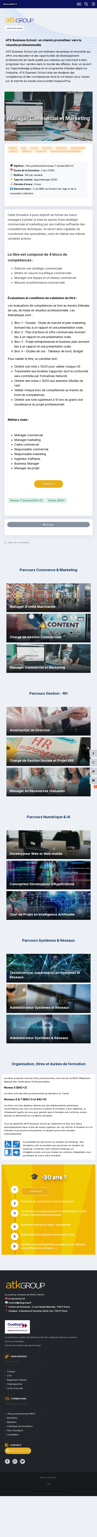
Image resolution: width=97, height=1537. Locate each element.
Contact (11, 1371)
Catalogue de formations (20, 1426)
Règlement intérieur (17, 1380)
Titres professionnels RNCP (21, 1413)
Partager (48, 524)
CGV (9, 1375)
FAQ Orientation (15, 1430)
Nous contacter (18, 1450)
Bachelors (12, 1417)
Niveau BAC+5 (48, 111)
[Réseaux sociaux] (95, 786)
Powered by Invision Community (48, 1491)
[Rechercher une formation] (86, 4)
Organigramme (14, 1384)
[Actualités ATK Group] (79, 4)
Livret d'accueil (15, 1388)
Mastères (12, 1422)
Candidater (48, 484)
